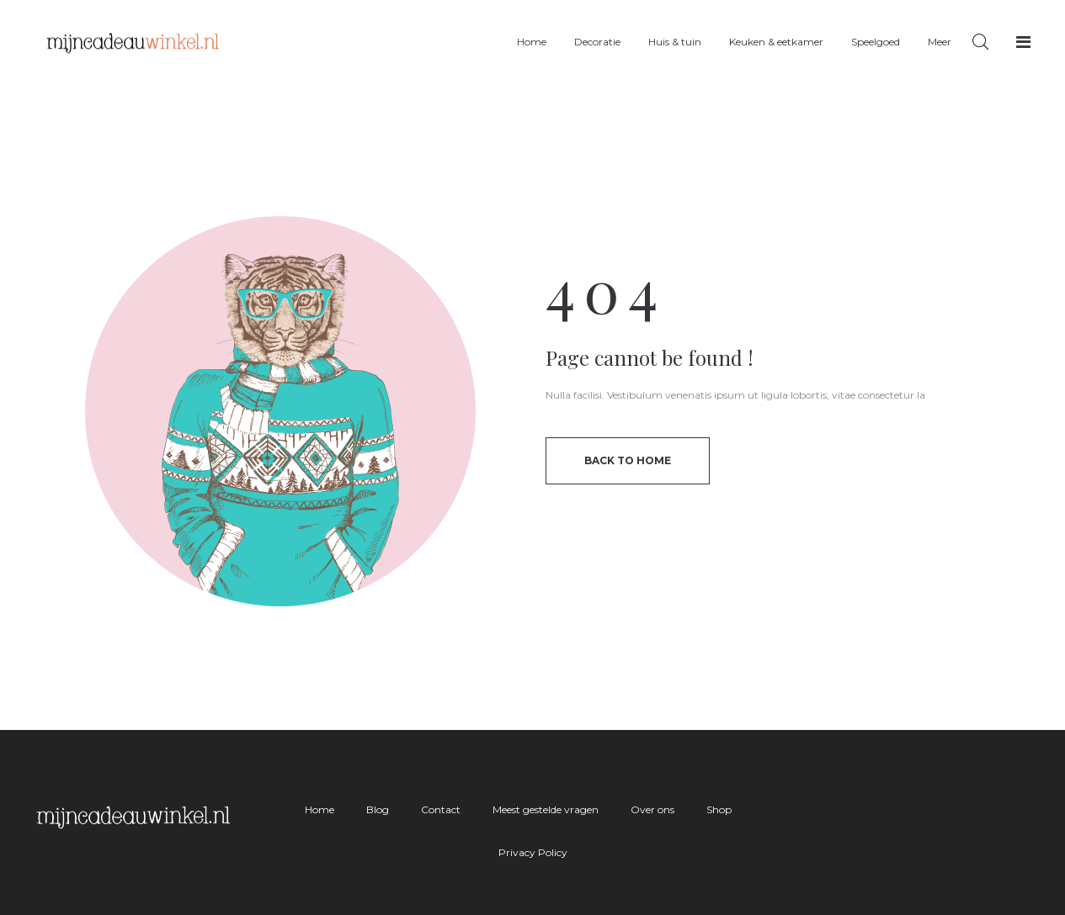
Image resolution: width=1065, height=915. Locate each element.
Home (319, 809)
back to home (627, 460)
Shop (719, 809)
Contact (441, 809)
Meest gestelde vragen (546, 809)
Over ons (652, 809)
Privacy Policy (532, 852)
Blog (377, 809)
